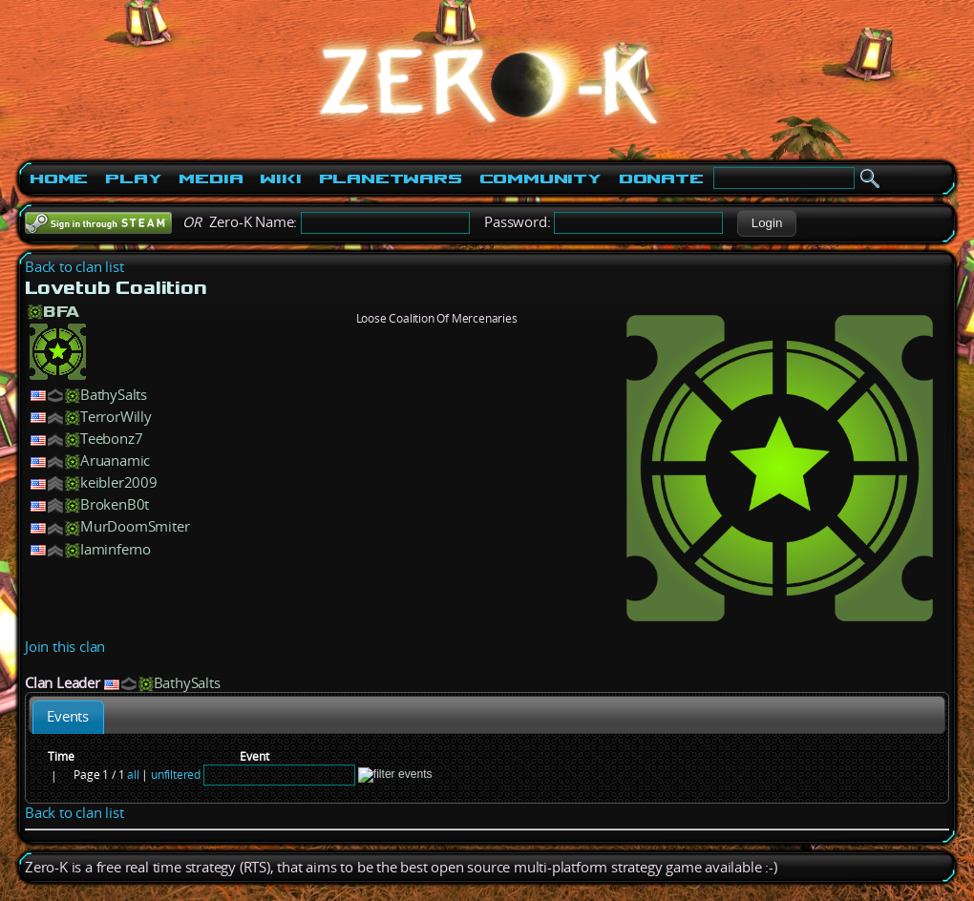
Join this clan (65, 647)
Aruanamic (115, 460)
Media (211, 178)
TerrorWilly (116, 417)
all (132, 774)
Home (59, 178)
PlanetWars (390, 178)
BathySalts (113, 395)
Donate (661, 178)
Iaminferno (115, 549)
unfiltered (176, 774)
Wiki (280, 178)
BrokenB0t (114, 504)
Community (540, 178)
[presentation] (68, 717)
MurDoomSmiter (134, 526)
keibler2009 (119, 482)
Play (133, 178)
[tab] (68, 717)
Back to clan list (74, 267)
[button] (766, 223)
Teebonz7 (111, 439)
